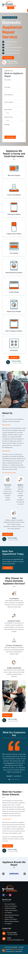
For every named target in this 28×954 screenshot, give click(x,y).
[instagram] (10, 895)
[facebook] (3, 895)
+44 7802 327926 (12, 934)
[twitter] (7, 895)
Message (6, 124)
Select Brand (8, 109)
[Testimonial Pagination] (9, 779)
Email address (8, 94)
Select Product (8, 117)
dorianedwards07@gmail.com (15, 940)
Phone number (9, 102)
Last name (7, 87)
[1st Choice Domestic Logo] (9, 885)
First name (7, 80)
